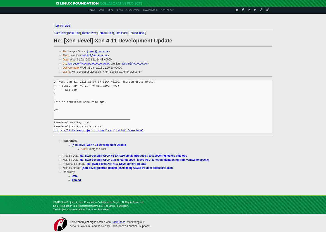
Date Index (121, 33)
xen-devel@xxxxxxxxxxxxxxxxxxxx (88, 63)
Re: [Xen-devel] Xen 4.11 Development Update (116, 163)
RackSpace (118, 222)
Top (56, 25)
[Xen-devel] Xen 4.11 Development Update (99, 144)
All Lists (65, 25)
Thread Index (137, 33)
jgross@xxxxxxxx (97, 51)
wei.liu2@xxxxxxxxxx (94, 55)
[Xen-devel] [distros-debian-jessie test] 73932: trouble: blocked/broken (127, 167)
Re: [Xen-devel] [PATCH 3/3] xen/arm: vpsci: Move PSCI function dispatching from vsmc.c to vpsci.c (144, 159)
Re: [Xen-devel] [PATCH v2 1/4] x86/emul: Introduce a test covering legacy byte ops (133, 155)
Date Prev (60, 33)
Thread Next (105, 33)
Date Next (74, 33)
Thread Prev (89, 33)
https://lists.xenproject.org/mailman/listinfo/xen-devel (99, 130)
